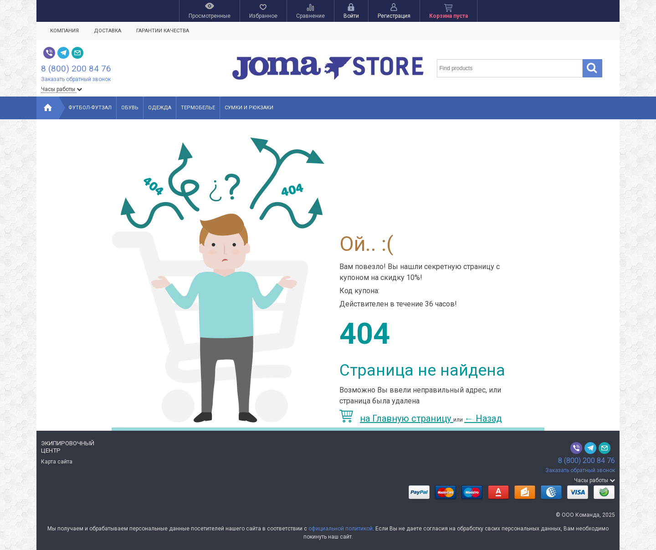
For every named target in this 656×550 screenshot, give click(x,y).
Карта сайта (56, 461)
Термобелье (198, 108)
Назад (483, 418)
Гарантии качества (162, 31)
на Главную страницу (396, 418)
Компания (64, 31)
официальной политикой (340, 528)
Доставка (107, 31)
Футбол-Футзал (90, 108)
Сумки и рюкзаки (249, 108)
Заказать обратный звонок (76, 79)
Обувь (129, 108)
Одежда (159, 108)
